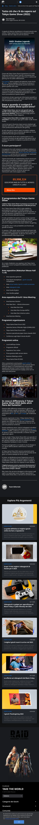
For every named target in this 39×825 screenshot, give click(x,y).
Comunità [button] (6, 811)
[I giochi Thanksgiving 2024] (19, 706)
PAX (17, 413)
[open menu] (36, 2)
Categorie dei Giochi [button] (10, 802)
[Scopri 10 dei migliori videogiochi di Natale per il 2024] (19, 560)
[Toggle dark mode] (19, 2)
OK (19, 822)
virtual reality (14, 284)
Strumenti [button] (6, 806)
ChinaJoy (23, 413)
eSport (6, 83)
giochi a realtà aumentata (26, 284)
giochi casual (27, 280)
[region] (19, 818)
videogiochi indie (15, 287)
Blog (6, 6)
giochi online (26, 363)
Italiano (6, 796)
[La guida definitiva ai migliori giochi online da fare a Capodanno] (19, 522)
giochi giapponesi (25, 420)
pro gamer (6, 81)
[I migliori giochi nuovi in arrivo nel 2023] (19, 635)
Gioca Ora (11, 190)
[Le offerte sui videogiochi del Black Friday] (19, 670)
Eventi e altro (12, 6)
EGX (12, 413)
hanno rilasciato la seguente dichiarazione (19, 153)
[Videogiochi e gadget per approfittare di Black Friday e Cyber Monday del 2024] (19, 598)
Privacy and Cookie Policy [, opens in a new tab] (12, 818)
